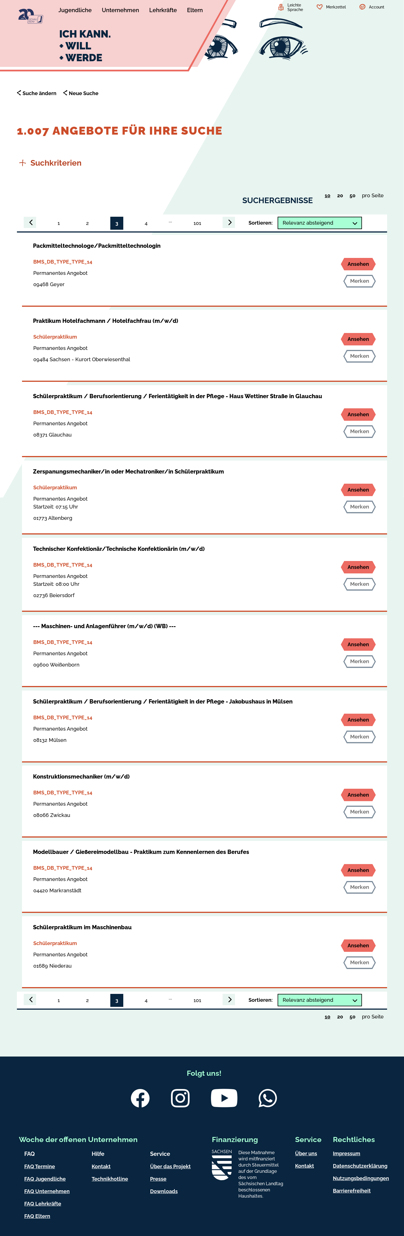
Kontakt (101, 1166)
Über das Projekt (170, 1166)
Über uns (306, 1153)
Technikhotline (110, 1179)
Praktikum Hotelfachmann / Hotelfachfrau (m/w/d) (105, 320)
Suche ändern (39, 93)
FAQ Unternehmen (47, 1191)
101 (197, 223)
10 (329, 196)
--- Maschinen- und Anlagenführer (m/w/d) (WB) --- (104, 626)
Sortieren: (261, 223)
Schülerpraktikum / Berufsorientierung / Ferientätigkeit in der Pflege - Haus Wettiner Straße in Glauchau (177, 396)
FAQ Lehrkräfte (42, 1204)
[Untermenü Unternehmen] (120, 11)
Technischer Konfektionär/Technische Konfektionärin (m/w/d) (119, 548)
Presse (158, 1179)
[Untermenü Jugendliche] (75, 11)
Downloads (164, 1191)
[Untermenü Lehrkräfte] (163, 11)
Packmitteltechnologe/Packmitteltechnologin (97, 245)
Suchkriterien (50, 163)
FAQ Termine (39, 1166)
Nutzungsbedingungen (361, 1178)
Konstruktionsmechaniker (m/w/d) (81, 776)
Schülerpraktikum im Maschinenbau (82, 927)
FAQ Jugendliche (45, 1179)
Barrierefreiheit (352, 1191)
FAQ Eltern (37, 1216)
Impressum (346, 1153)
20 (341, 196)
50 (354, 196)
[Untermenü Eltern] (195, 11)
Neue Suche (83, 93)
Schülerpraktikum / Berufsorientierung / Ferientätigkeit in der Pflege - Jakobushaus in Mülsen (163, 701)
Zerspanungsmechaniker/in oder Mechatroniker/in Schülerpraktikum (128, 471)
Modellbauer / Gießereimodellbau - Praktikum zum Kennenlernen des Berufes (141, 852)
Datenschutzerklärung (360, 1166)
